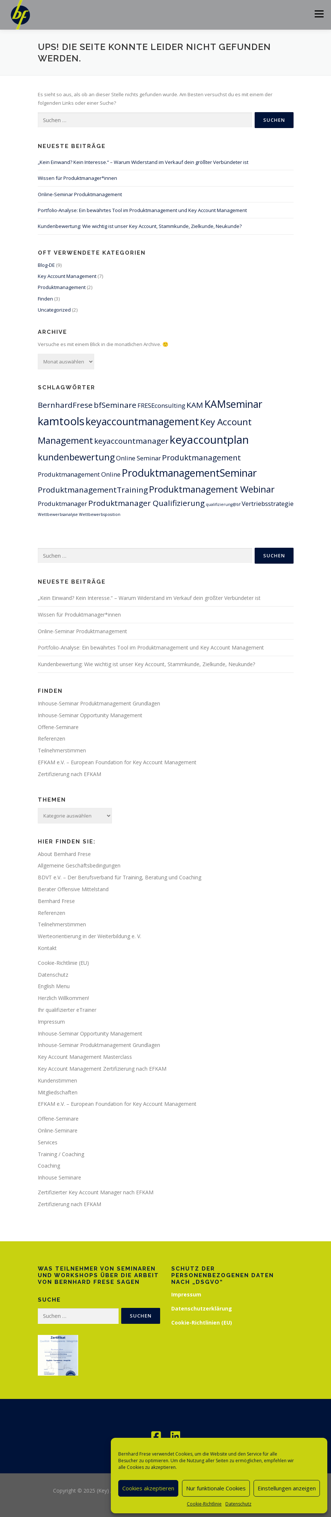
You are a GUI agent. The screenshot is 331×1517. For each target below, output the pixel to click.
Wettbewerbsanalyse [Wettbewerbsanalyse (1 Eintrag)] (58, 514)
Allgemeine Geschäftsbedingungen (79, 865)
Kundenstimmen (57, 1080)
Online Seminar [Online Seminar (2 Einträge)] (138, 458)
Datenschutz (238, 1504)
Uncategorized (54, 309)
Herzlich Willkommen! (63, 997)
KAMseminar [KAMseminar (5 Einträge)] (233, 404)
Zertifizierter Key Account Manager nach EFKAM (95, 1192)
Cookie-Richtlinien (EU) (201, 1322)
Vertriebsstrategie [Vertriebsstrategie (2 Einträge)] (268, 503)
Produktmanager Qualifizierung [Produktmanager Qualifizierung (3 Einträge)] (146, 503)
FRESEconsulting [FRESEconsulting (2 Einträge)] (161, 405)
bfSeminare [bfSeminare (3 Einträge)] (115, 405)
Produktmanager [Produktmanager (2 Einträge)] (62, 503)
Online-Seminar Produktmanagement (80, 194)
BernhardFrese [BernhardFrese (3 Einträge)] (65, 405)
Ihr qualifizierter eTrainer (67, 1009)
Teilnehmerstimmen (62, 750)
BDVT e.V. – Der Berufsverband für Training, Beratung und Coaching (119, 877)
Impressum (51, 1021)
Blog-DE (46, 265)
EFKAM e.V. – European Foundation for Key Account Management (117, 762)
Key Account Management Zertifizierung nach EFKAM (102, 1068)
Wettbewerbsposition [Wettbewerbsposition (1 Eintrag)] (99, 514)
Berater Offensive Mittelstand (73, 889)
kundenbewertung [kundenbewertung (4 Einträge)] (76, 457)
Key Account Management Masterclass (85, 1056)
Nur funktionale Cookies (216, 1488)
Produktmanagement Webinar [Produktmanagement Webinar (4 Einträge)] (212, 489)
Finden (45, 298)
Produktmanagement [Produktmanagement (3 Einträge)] (201, 457)
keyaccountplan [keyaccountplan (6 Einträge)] (209, 439)
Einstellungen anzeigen (287, 1488)
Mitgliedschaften (57, 1092)
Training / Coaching (61, 1154)
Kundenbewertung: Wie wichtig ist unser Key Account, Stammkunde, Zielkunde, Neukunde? (140, 226)
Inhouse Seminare (59, 1177)
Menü (318, 13)
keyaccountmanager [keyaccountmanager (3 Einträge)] (131, 441)
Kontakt (47, 948)
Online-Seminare (57, 1130)
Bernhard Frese (56, 901)
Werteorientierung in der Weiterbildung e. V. (89, 936)
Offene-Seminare (58, 727)
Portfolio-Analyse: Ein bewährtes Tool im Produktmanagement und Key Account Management (142, 210)
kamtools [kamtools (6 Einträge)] (61, 421)
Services (47, 1142)
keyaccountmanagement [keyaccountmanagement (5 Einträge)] (142, 421)
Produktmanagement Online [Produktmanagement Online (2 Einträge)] (79, 474)
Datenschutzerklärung (201, 1308)
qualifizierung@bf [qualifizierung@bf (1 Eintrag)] (223, 504)
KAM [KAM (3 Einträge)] (194, 405)
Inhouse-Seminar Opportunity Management (90, 715)
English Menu (54, 986)
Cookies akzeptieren (148, 1488)
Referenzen (51, 738)
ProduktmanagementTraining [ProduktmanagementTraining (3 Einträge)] (93, 489)
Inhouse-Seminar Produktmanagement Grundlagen (99, 703)
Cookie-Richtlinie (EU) (63, 962)
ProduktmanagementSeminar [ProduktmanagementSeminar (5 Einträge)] (189, 473)
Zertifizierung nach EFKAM (69, 774)
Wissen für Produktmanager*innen (77, 178)
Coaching (49, 1165)
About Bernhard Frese (64, 853)
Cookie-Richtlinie (204, 1504)
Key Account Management (67, 276)
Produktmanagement (62, 287)
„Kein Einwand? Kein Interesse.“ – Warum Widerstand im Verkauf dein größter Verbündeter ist (143, 162)
